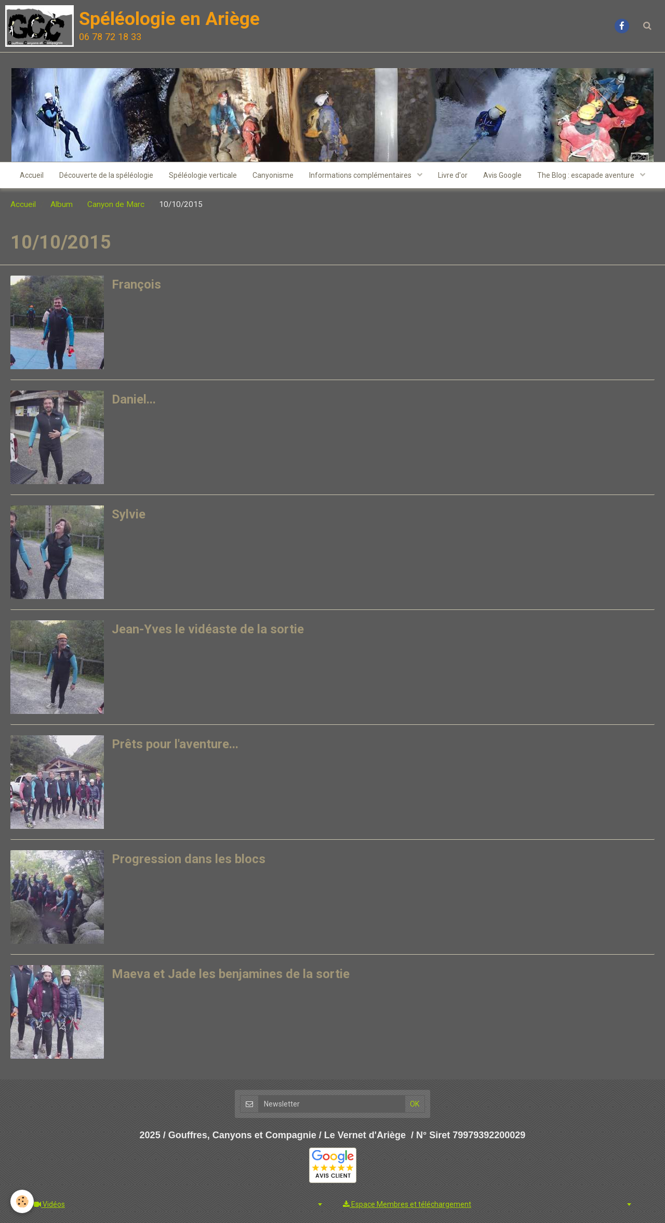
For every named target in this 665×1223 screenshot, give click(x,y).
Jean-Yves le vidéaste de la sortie (208, 629)
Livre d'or (453, 175)
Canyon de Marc (115, 204)
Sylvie (128, 514)
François (136, 284)
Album (61, 204)
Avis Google (502, 175)
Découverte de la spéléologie (106, 175)
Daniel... (134, 399)
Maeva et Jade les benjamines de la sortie (231, 974)
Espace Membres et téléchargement (407, 1204)
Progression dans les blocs (188, 859)
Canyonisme (273, 175)
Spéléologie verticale (203, 175)
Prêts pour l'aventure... (175, 744)
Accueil (32, 175)
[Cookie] (22, 1201)
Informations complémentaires (361, 175)
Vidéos (49, 1204)
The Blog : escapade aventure (586, 175)
